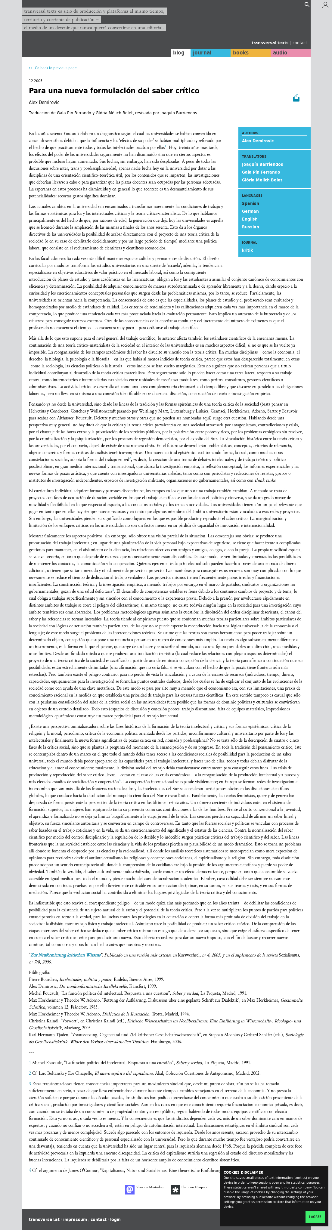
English (250, 219)
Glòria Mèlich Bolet (262, 180)
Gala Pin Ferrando (261, 172)
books (240, 53)
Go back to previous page (55, 68)
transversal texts (271, 42)
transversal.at (44, 1219)
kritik (247, 250)
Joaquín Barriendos (262, 164)
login (115, 1219)
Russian (250, 227)
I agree (315, 1216)
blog (177, 53)
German (250, 211)
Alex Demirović (258, 141)
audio (279, 53)
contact (300, 42)
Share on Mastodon (144, 1189)
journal (200, 53)
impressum (75, 1219)
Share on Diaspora (189, 1189)
